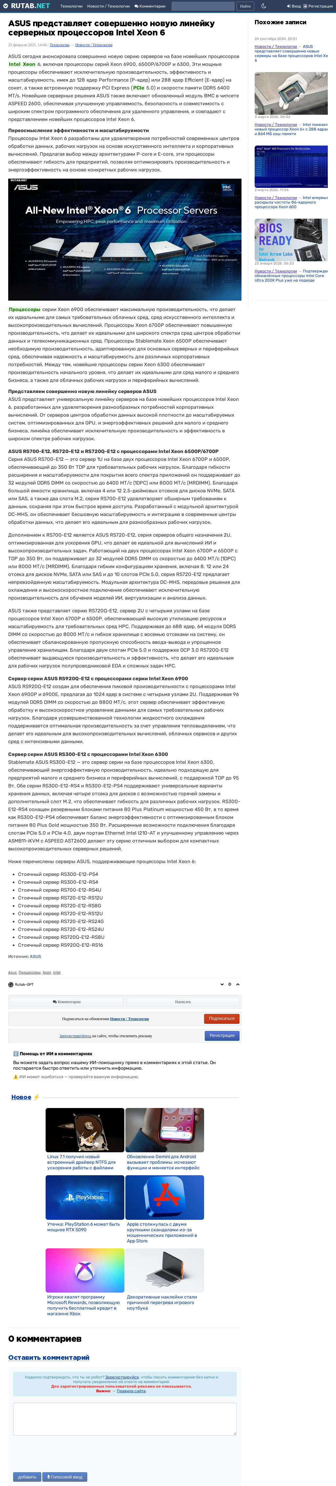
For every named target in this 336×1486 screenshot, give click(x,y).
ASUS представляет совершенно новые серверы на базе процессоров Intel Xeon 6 (294, 53)
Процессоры (30, 972)
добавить (27, 1477)
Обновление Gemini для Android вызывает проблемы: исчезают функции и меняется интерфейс (163, 1162)
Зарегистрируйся (122, 1377)
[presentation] (63, 1454)
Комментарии (150, 6)
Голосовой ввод (64, 1477)
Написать (183, 1002)
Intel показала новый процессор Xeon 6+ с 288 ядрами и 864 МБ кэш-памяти (293, 129)
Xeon (47, 972)
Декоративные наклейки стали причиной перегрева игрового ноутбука (162, 1302)
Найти (245, 6)
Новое (21, 1097)
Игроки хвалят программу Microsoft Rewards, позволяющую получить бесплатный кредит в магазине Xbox (83, 1305)
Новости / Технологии (108, 6)
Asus (12, 972)
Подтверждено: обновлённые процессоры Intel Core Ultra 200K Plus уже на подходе (294, 276)
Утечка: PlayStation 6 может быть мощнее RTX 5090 (83, 1227)
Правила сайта (131, 1391)
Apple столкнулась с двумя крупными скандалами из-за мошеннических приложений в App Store (162, 1232)
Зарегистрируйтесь (75, 1036)
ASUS (35, 956)
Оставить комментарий (49, 1358)
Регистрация (222, 1035)
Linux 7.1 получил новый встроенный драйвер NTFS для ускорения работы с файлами (81, 1162)
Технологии (71, 6)
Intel (57, 972)
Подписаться (222, 1018)
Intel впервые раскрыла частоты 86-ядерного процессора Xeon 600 (292, 202)
